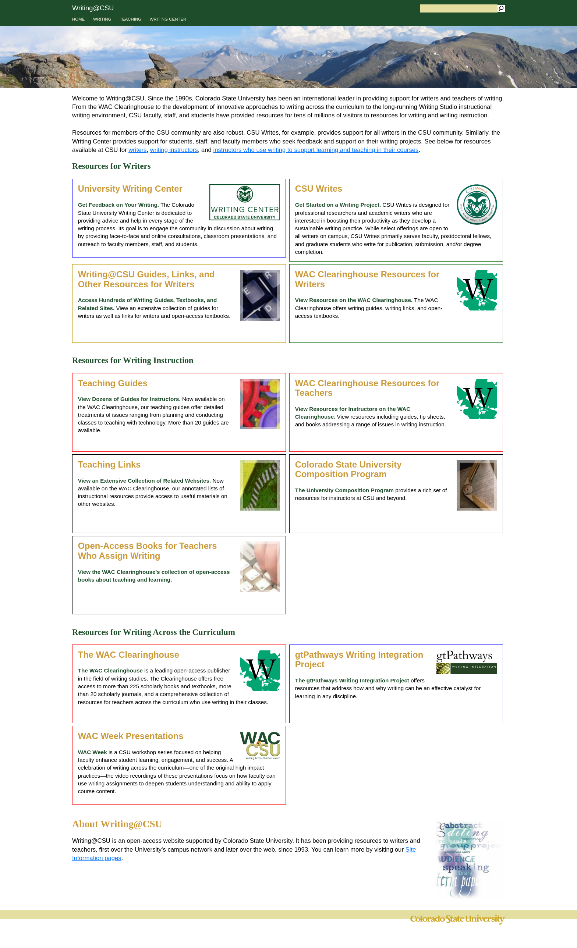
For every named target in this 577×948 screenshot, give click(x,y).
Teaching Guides (113, 383)
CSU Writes (319, 188)
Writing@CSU (93, 8)
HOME (78, 19)
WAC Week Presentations (131, 736)
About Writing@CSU (117, 824)
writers (137, 149)
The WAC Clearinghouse (128, 655)
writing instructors (174, 149)
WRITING (102, 19)
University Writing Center (130, 188)
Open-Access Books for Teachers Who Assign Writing (147, 551)
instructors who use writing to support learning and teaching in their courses (315, 149)
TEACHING (130, 19)
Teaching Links (109, 464)
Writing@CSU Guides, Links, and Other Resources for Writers (146, 279)
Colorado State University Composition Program (348, 469)
